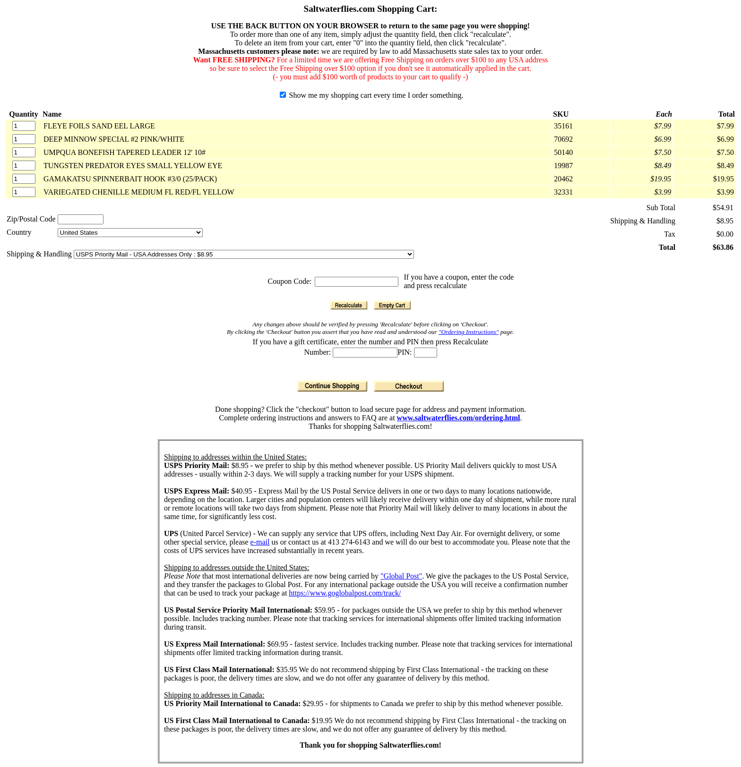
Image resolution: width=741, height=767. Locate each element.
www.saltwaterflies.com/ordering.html (458, 418)
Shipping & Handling (40, 254)
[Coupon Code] (356, 282)
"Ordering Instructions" (469, 331)
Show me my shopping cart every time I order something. (372, 95)
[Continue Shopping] (332, 386)
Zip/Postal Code (31, 219)
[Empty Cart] (392, 305)
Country (19, 232)
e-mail (260, 542)
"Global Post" (401, 576)
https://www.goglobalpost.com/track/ (345, 593)
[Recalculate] (349, 305)
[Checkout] (408, 386)
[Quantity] (23, 126)
